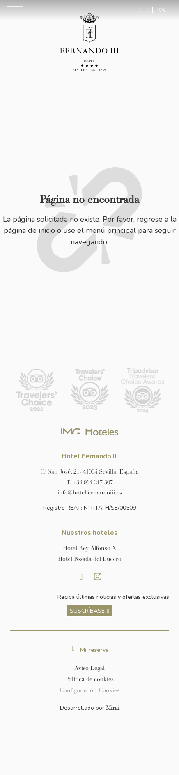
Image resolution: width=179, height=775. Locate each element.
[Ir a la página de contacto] (149, 10)
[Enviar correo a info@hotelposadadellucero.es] (89, 493)
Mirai (112, 707)
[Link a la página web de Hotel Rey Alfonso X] (89, 548)
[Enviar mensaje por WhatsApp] (141, 10)
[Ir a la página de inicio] (89, 42)
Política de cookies (90, 679)
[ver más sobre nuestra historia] (89, 611)
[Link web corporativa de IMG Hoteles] (90, 432)
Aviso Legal (89, 668)
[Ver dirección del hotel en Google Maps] (89, 472)
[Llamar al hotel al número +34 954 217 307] (89, 482)
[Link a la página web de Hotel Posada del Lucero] (89, 559)
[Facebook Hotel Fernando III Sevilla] (81, 576)
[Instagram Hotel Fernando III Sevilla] (98, 576)
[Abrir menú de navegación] (15, 10)
